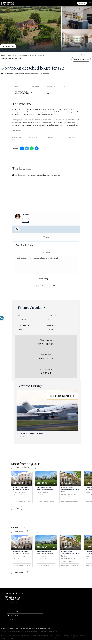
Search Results (12, 55)
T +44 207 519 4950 (12, 603)
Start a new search (19, 531)
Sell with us (82, 3)
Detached (39, 55)
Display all (16, 508)
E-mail (46, 237)
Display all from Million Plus (21, 467)
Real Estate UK (23, 55)
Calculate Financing (81, 59)
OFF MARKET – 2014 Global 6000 (30, 433)
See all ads (25, 221)
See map (46, 74)
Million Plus (25, 214)
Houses (32, 55)
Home (3, 55)
